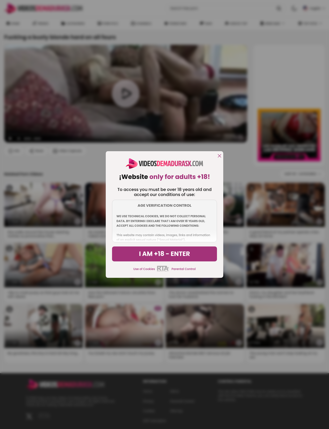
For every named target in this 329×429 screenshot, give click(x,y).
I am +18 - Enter (164, 253)
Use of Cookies (144, 269)
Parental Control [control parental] (183, 269)
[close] (219, 156)
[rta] (163, 271)
